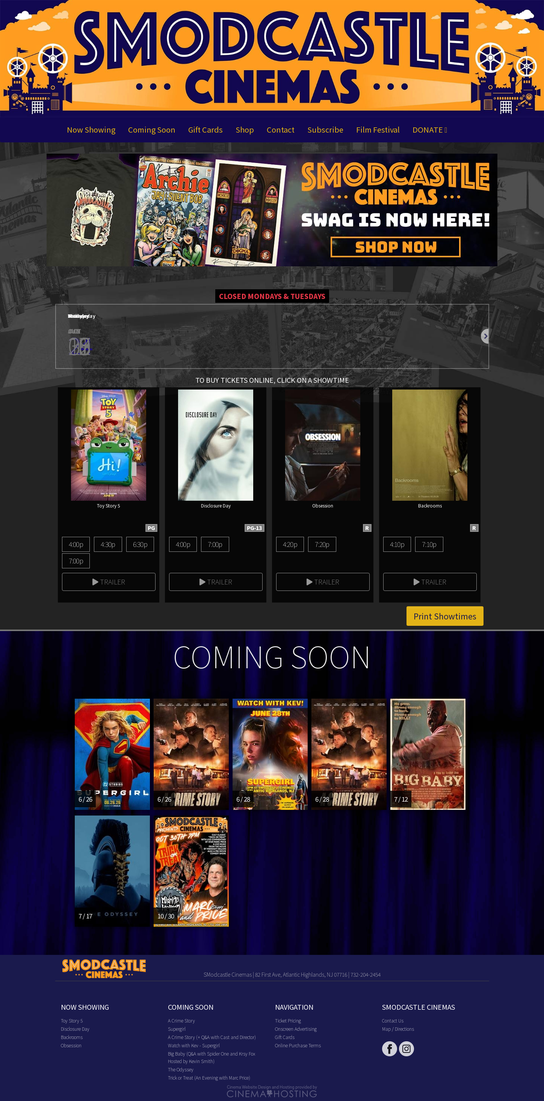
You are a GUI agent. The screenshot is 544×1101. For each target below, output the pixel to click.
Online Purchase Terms (298, 1045)
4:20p (290, 544)
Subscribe (325, 129)
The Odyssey (180, 1069)
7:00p (76, 560)
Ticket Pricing (288, 1020)
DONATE (430, 129)
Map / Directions (398, 1028)
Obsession (71, 1045)
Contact (281, 129)
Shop (245, 129)
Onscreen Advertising (296, 1028)
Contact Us (392, 1020)
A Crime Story (181, 1020)
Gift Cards (205, 129)
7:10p (429, 544)
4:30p (108, 544)
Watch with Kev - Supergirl (194, 1045)
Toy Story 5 (72, 1020)
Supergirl (177, 1028)
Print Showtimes (445, 616)
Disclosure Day (75, 1028)
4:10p (397, 544)
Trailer (108, 581)
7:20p (322, 544)
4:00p (76, 544)
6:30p (140, 544)
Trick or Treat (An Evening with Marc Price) (209, 1077)
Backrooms (72, 1037)
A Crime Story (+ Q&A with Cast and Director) (212, 1037)
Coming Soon (151, 129)
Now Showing (91, 129)
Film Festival (378, 129)
